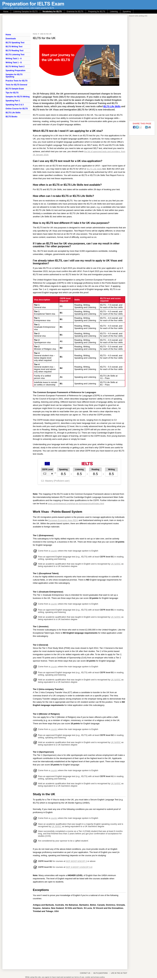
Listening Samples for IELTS (25, 11)
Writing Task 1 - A (14, 58)
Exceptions (41, 890)
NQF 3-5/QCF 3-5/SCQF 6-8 (79, 867)
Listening (114, 11)
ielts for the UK (45, 34)
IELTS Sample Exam (15, 89)
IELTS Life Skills (13, 113)
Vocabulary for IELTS (52, 11)
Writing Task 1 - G (14, 62)
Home (5, 11)
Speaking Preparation (15, 70)
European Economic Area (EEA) (63, 520)
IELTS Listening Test (15, 54)
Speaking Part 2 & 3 (15, 105)
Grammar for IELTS (75, 11)
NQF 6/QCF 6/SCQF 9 (76, 861)
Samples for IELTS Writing (18, 97)
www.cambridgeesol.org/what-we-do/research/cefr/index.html (76, 503)
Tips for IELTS (12, 93)
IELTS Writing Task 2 (15, 66)
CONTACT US (85, 973)
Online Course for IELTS (17, 109)
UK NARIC (116, 564)
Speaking (127, 11)
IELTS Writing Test (14, 46)
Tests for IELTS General (16, 85)
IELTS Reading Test (14, 50)
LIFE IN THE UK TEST (119, 973)
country (54, 551)
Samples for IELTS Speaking (14, 75)
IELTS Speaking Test (15, 42)
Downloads (11, 38)
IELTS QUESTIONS (100, 973)
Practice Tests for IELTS (16, 81)
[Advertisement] (79, 940)
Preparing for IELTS (96, 11)
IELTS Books (11, 116)
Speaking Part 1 (13, 101)
